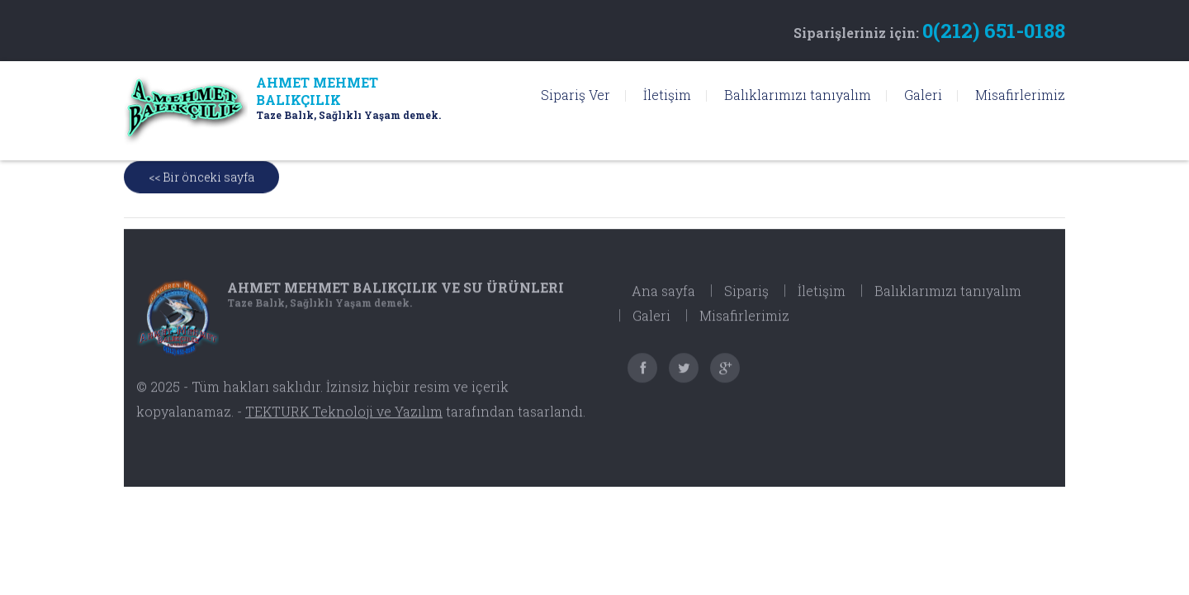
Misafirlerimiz (1020, 94)
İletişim (667, 94)
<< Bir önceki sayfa (201, 178)
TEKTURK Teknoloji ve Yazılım (344, 420)
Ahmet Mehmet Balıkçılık (395, 296)
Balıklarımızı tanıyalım (797, 94)
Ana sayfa (663, 299)
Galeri (923, 94)
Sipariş (746, 299)
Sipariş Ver (575, 94)
